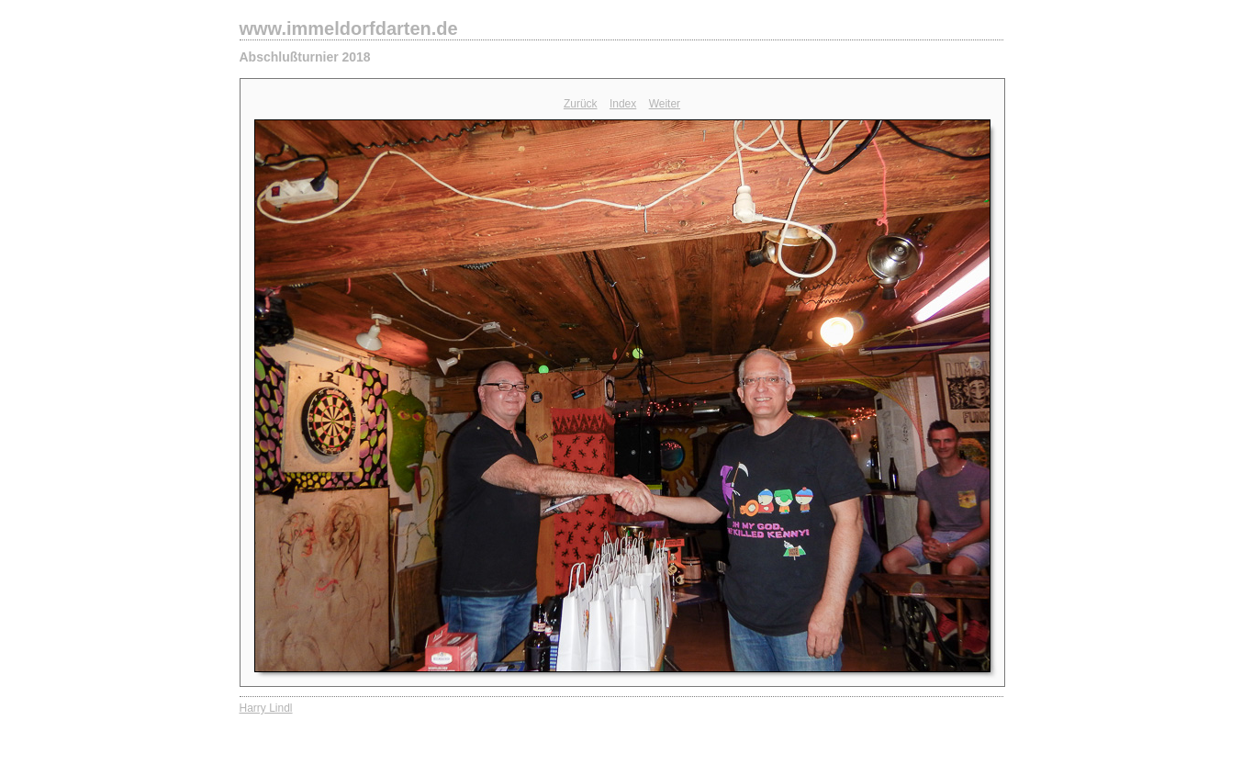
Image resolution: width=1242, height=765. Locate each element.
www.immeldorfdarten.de (349, 28)
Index (623, 103)
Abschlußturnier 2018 (305, 57)
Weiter (664, 103)
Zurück (581, 103)
